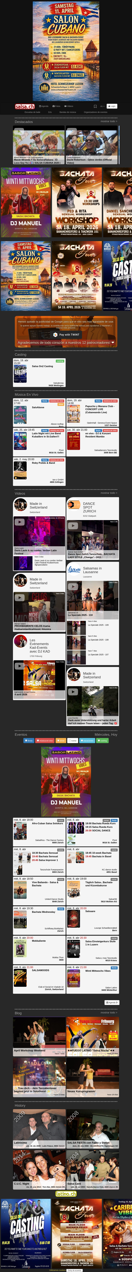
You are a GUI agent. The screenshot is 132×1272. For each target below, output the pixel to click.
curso (72, 741)
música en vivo (45, 741)
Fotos (56, 106)
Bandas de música (68, 112)
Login (112, 106)
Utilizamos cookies (57, 1270)
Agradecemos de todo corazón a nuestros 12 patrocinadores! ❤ (66, 342)
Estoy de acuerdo (74, 1270)
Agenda (43, 106)
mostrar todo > (109, 121)
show (61, 741)
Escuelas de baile (32, 112)
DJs (50, 112)
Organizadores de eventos (95, 112)
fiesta (28, 741)
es (103, 106)
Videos (69, 106)
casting (102, 741)
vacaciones (87, 741)
